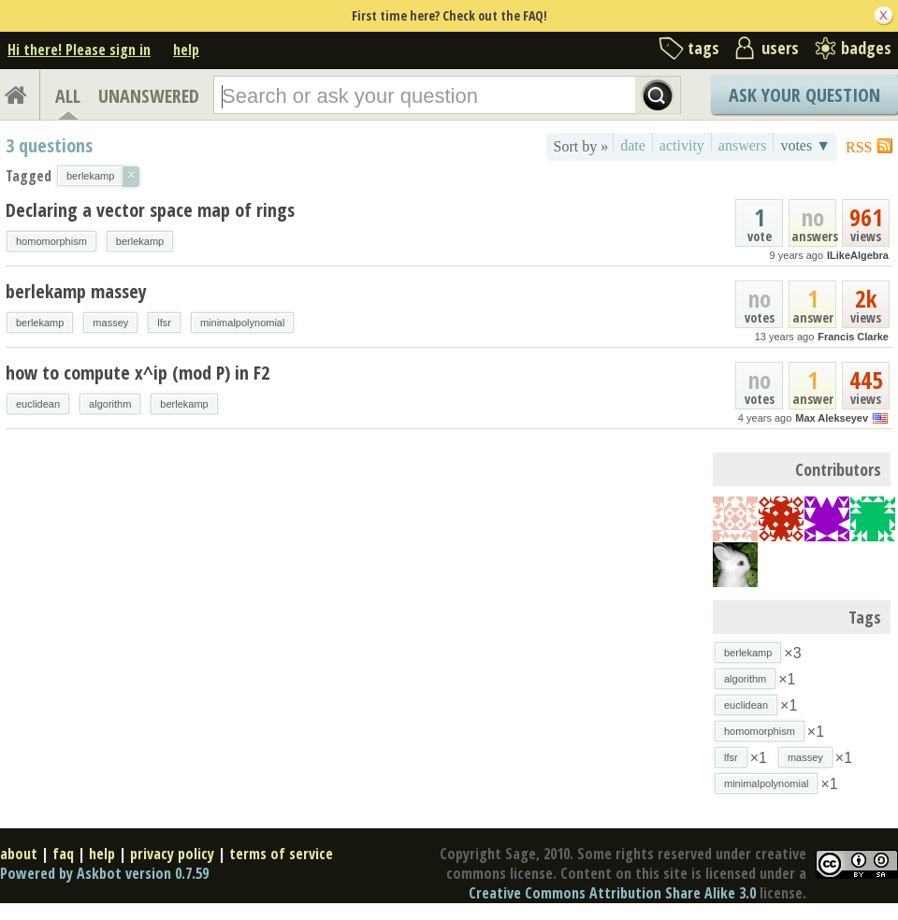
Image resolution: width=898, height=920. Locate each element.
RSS (859, 147)
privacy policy (172, 853)
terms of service (281, 853)
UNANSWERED (148, 95)
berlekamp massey (76, 291)
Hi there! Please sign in (79, 49)
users (780, 47)
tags (703, 47)
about (18, 853)
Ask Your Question (804, 95)
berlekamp (140, 241)
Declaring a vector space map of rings (150, 210)
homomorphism (51, 241)
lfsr (164, 322)
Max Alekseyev (831, 418)
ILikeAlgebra (858, 255)
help (186, 49)
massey (110, 322)
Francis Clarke (853, 336)
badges (866, 47)
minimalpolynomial (242, 322)
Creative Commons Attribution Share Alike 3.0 (612, 893)
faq (63, 853)
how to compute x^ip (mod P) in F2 (137, 372)
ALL (67, 95)
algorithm (110, 404)
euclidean (38, 404)
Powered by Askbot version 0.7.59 (104, 873)
